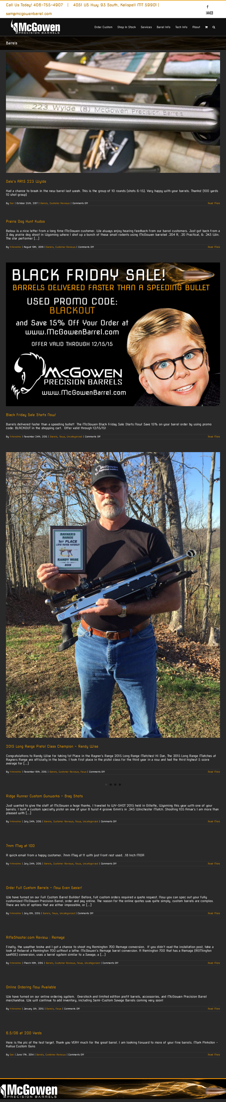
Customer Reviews (59, 203)
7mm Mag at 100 (20, 846)
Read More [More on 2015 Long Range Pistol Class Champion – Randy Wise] (214, 771)
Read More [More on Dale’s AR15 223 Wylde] (214, 203)
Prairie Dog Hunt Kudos (25, 221)
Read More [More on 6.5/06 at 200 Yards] (214, 1054)
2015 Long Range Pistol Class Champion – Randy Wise (52, 746)
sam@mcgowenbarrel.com (29, 13)
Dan (12, 203)
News (62, 436)
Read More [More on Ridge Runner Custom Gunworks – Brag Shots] (214, 821)
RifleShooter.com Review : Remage (35, 937)
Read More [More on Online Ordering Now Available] (214, 1008)
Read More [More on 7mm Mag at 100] (214, 863)
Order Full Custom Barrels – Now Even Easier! (44, 888)
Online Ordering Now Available (31, 987)
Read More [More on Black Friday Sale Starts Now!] (214, 436)
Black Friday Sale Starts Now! (31, 415)
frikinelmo (15, 246)
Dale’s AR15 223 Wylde (26, 181)
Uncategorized (74, 436)
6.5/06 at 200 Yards (24, 1033)
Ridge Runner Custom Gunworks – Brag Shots (44, 796)
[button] (214, 26)
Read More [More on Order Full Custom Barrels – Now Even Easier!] (214, 913)
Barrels (44, 203)
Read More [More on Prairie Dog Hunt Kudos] (214, 246)
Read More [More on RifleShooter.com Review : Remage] (214, 962)
